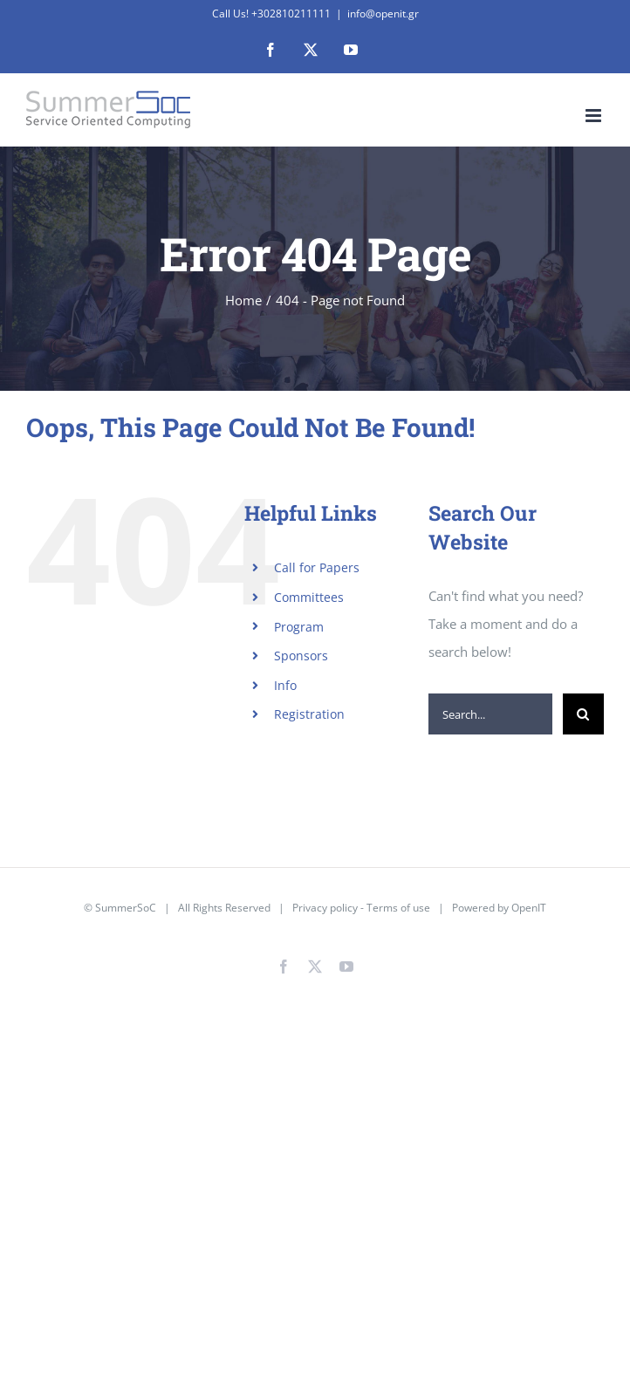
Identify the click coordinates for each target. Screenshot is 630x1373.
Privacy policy (325, 907)
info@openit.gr (383, 13)
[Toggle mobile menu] (594, 115)
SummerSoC (125, 907)
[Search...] (490, 713)
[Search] (583, 713)
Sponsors (301, 655)
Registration (309, 714)
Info (285, 685)
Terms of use (398, 907)
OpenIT (528, 907)
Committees (309, 597)
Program (299, 626)
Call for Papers (317, 567)
